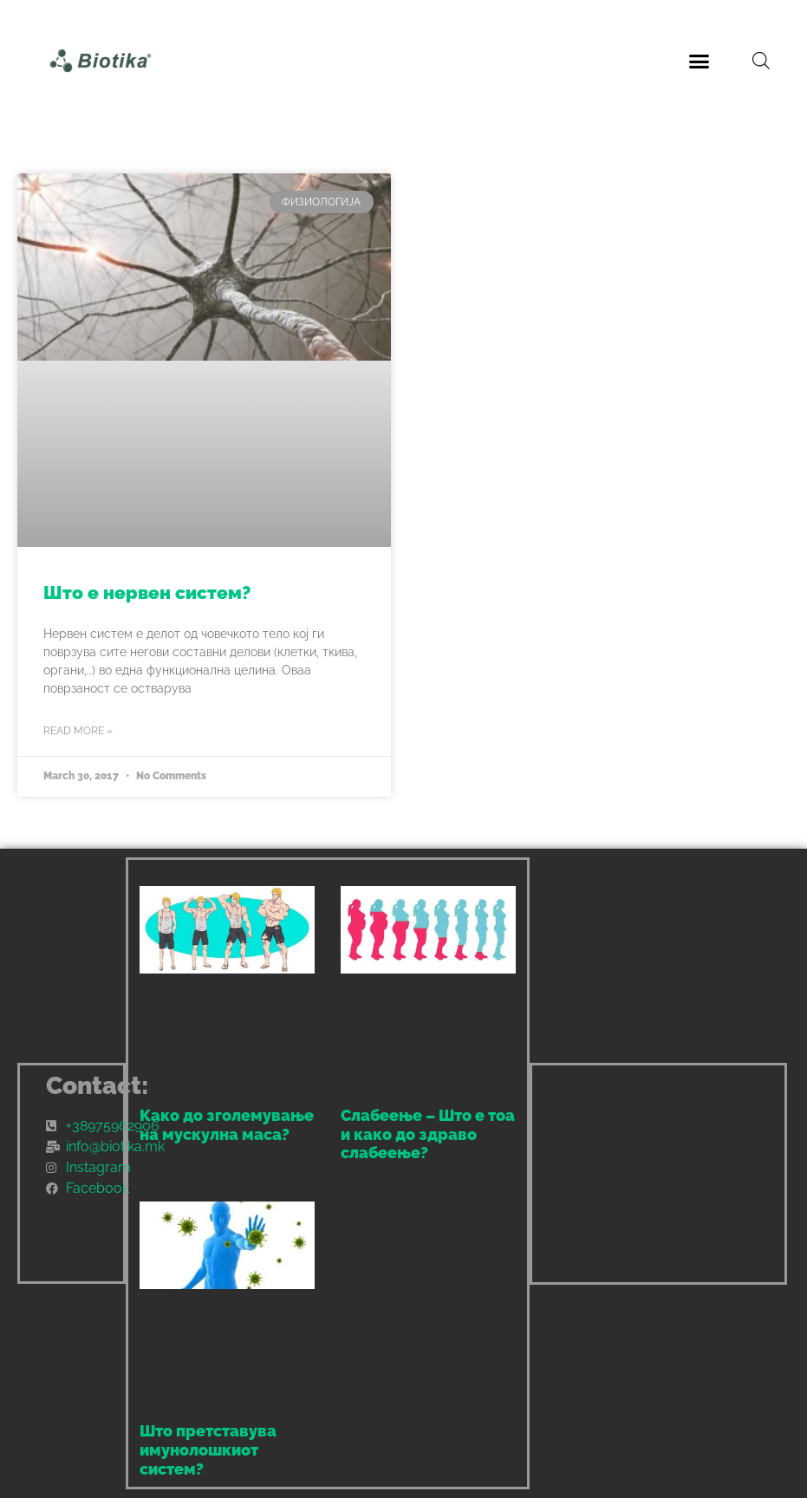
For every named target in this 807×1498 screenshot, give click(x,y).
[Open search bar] (761, 60)
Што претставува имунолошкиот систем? (208, 1449)
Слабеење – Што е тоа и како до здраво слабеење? (428, 1134)
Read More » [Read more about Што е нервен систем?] (78, 731)
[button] (698, 60)
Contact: (97, 1085)
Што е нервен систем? (147, 592)
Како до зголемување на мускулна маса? (227, 1124)
